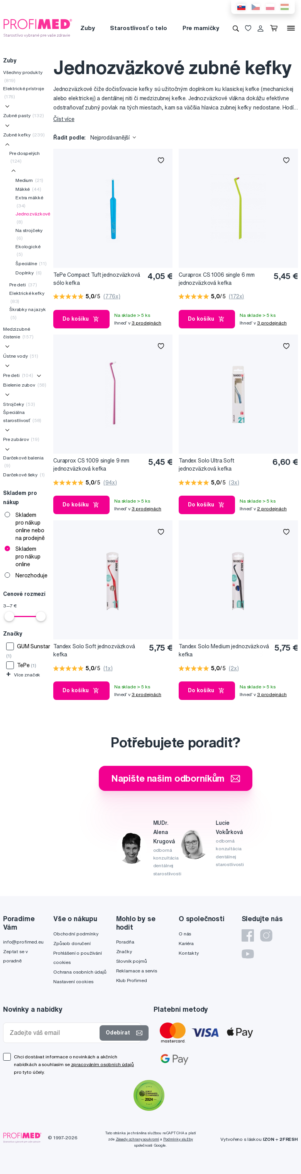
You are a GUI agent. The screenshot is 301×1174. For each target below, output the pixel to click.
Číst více (63, 119)
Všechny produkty (22, 76)
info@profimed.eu (23, 941)
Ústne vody (20, 355)
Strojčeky (19, 404)
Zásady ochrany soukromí (137, 1139)
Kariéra (186, 943)
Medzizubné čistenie (18, 332)
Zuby (87, 28)
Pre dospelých (24, 157)
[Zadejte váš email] (53, 1032)
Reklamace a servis (136, 970)
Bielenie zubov (24, 384)
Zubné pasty (23, 115)
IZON (268, 1139)
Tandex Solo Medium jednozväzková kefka (224, 650)
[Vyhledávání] (235, 28)
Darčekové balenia (23, 461)
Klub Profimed (131, 980)
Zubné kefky (24, 134)
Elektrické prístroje (23, 92)
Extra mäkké (29, 201)
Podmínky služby (178, 1139)
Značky (124, 951)
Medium (29, 180)
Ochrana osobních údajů (80, 971)
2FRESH (288, 1139)
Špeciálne (31, 263)
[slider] (9, 616)
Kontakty (189, 952)
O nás (185, 933)
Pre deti (23, 284)
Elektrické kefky (26, 297)
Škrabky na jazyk (27, 313)
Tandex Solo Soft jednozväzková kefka (94, 650)
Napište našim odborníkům (175, 778)
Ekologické (28, 250)
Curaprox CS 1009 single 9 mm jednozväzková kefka (91, 464)
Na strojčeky (28, 234)
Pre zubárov (21, 439)
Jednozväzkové (32, 217)
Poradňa (125, 941)
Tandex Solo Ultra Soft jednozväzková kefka (206, 464)
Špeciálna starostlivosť (22, 416)
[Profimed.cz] (38, 27)
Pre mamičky (201, 28)
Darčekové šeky (24, 474)
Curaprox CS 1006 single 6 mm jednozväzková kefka (217, 279)
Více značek (23, 674)
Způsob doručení (72, 943)
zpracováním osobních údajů (102, 1064)
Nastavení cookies (73, 981)
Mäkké (28, 189)
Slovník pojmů (131, 961)
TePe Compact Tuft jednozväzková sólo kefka (96, 279)
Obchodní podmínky (75, 933)
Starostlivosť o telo (138, 28)
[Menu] (291, 28)
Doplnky (28, 272)
